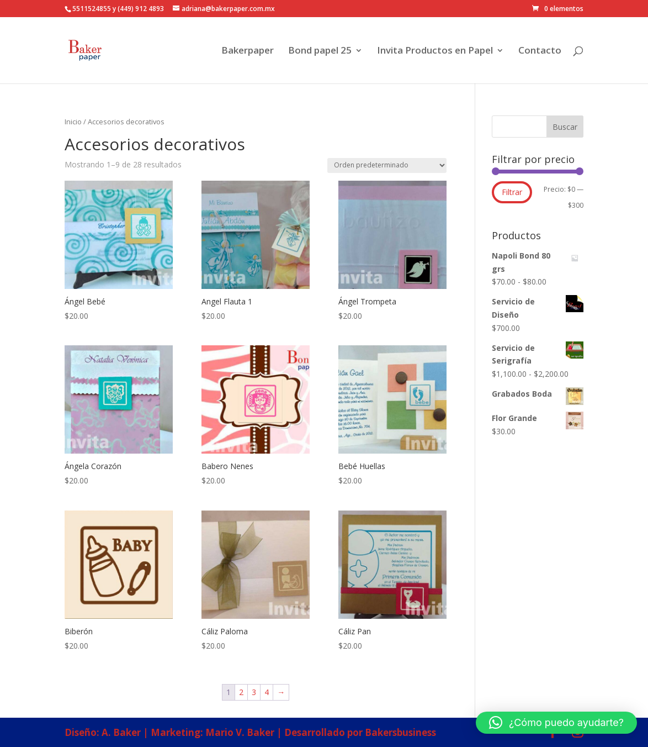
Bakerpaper (247, 51)
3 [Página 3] (254, 692)
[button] (556, 723)
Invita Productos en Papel (435, 51)
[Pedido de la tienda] (387, 165)
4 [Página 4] (266, 692)
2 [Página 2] (241, 692)
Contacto (539, 51)
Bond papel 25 (320, 51)
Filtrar (512, 192)
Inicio (73, 122)
